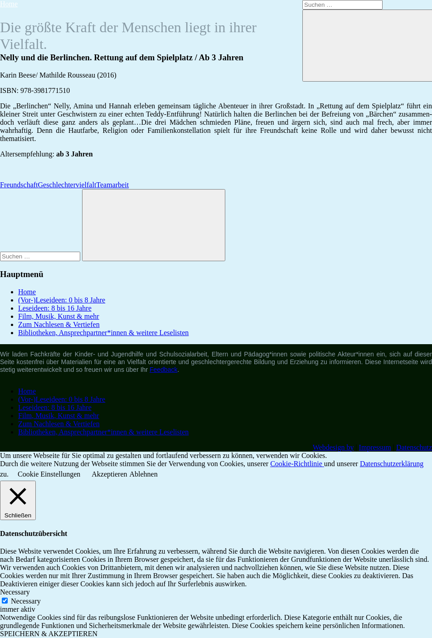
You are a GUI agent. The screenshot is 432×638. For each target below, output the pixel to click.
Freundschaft (19, 185)
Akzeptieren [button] (109, 474)
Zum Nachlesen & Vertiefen (59, 324)
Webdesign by (333, 447)
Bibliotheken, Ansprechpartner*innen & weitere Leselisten (103, 332)
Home (9, 4)
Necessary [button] (15, 592)
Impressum (375, 447)
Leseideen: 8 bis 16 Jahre (55, 308)
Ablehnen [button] (144, 474)
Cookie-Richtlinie (297, 464)
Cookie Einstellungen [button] (49, 474)
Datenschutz (414, 447)
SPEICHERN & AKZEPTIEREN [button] (48, 634)
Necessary (26, 601)
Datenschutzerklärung (391, 464)
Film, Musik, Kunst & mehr (58, 316)
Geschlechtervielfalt (67, 185)
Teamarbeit (112, 185)
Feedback (163, 369)
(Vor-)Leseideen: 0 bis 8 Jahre (61, 300)
